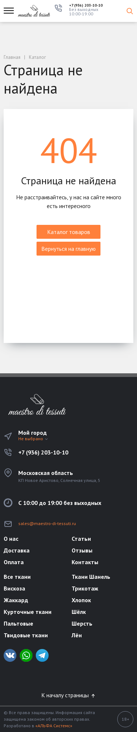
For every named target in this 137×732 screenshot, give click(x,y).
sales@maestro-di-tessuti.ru (47, 523)
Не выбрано (33, 438)
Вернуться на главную (68, 248)
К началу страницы (68, 695)
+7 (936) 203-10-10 (86, 5)
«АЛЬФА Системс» (53, 725)
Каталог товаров (68, 231)
